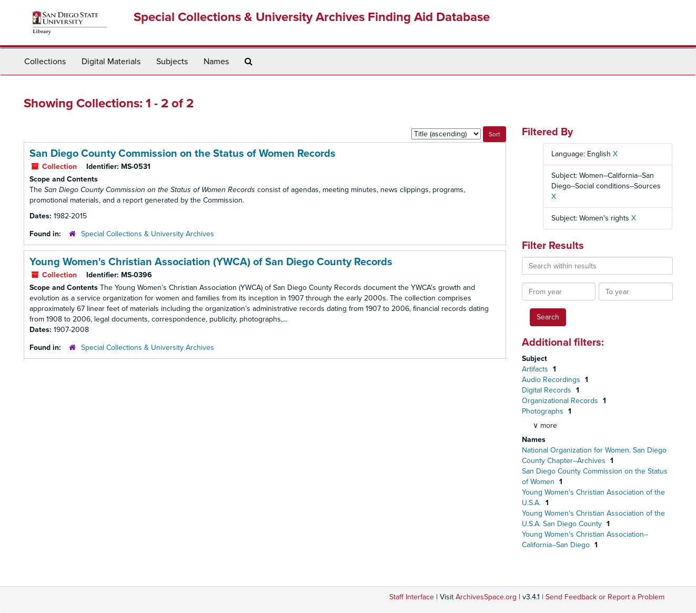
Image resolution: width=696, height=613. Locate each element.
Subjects (172, 61)
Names (216, 61)
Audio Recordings (552, 379)
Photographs (544, 411)
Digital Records (547, 390)
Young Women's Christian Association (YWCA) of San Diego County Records (210, 262)
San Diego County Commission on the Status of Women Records (182, 153)
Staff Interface (411, 596)
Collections (45, 61)
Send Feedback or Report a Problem (605, 596)
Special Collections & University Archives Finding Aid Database (312, 17)
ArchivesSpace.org (486, 596)
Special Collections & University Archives (147, 233)
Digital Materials (111, 61)
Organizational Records (561, 400)
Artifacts (536, 369)
